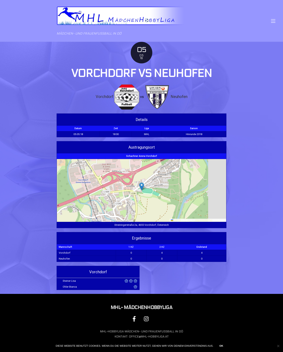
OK (221, 345)
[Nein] (278, 346)
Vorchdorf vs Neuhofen (141, 73)
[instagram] (147, 319)
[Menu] (273, 21)
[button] (141, 186)
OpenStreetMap (204, 220)
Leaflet (176, 220)
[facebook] (135, 319)
